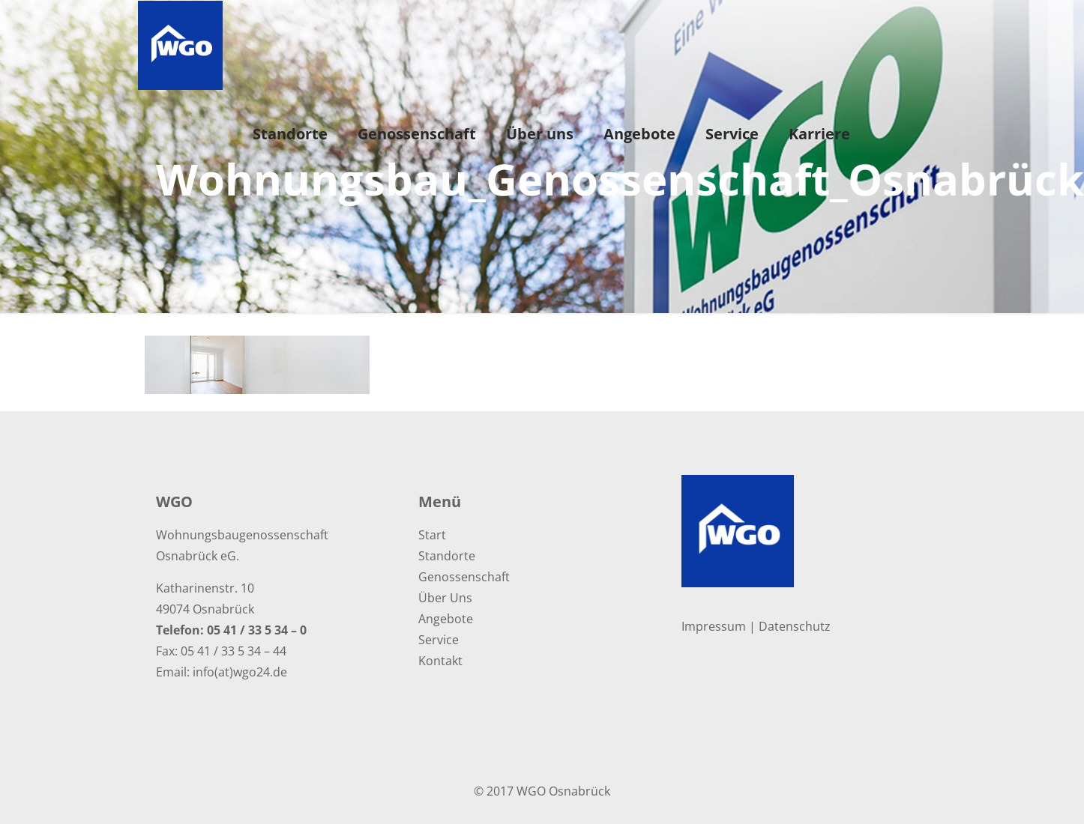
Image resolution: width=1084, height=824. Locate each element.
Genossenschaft (464, 577)
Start (432, 535)
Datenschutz (795, 626)
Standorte (446, 556)
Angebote (445, 619)
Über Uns (445, 598)
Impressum (713, 626)
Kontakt (440, 660)
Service (438, 639)
